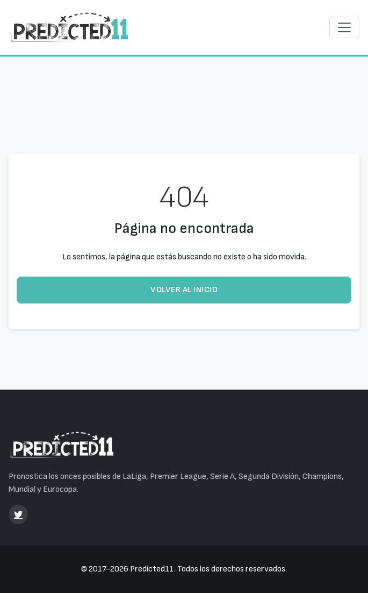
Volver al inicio (184, 290)
